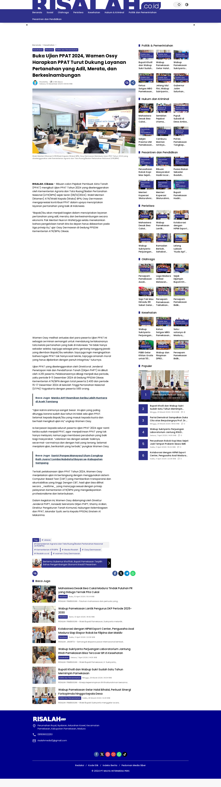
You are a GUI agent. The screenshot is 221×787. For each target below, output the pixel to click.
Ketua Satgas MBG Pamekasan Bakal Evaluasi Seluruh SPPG (146, 88)
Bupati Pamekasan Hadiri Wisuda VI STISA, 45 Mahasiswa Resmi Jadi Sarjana (180, 195)
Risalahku (43, 82)
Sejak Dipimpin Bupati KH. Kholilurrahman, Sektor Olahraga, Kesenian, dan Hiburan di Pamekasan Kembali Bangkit (181, 279)
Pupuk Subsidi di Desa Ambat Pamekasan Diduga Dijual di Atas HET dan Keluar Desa (181, 118)
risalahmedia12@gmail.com (52, 748)
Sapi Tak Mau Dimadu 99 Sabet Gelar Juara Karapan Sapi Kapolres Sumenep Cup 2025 (146, 302)
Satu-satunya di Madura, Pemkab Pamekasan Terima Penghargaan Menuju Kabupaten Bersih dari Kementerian (181, 332)
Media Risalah (71, 549)
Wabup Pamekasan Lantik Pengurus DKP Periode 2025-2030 (162, 225)
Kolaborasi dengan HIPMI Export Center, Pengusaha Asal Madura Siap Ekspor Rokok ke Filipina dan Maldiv (97, 634)
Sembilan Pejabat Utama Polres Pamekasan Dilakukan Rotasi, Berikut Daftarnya (162, 118)
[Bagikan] (133, 82)
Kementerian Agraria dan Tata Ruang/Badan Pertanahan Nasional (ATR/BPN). (68, 544)
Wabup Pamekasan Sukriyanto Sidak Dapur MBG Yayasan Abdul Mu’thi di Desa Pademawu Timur (180, 65)
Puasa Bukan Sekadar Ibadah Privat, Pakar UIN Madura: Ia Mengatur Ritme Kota (181, 172)
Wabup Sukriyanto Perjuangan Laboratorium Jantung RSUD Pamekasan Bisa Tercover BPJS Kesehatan (97, 656)
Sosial (178, 239)
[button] (179, 4)
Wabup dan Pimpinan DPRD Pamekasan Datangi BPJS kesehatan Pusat (163, 355)
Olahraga (145, 270)
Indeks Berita (110, 773)
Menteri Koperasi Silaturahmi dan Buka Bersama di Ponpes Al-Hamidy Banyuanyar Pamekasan (163, 195)
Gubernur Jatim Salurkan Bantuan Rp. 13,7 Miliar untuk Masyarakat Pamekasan (180, 88)
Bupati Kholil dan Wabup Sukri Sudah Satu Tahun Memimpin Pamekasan (145, 65)
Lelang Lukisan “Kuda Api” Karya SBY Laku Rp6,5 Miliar (179, 248)
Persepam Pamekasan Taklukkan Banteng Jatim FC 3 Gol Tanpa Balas (162, 302)
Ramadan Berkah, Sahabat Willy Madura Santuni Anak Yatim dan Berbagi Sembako (163, 248)
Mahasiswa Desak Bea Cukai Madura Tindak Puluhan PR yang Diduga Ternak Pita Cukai (97, 591)
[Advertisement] (206, 69)
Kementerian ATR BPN (47, 549)
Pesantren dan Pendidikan (146, 131)
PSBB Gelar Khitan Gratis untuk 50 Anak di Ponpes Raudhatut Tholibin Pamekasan (146, 355)
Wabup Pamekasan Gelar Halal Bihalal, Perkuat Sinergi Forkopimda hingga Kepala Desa (98, 699)
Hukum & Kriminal (162, 109)
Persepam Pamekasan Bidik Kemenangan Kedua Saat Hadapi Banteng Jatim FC (181, 302)
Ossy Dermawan (92, 549)
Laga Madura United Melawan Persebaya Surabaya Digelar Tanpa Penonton (163, 279)
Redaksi (79, 773)
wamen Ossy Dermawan (67, 553)
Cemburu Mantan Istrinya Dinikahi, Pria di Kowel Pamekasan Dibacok (163, 142)
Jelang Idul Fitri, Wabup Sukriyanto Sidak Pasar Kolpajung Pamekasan (162, 88)
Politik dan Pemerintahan (67, 49)
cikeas (47, 540)
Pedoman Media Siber (134, 773)
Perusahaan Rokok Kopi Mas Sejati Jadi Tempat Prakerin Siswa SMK (146, 172)
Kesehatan (38, 49)
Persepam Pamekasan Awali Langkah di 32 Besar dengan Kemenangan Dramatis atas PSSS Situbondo (146, 279)
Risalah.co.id (43, 553)
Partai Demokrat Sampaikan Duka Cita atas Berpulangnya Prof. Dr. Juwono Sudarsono (169, 419)
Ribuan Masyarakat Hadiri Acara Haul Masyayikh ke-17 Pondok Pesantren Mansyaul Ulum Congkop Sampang (163, 172)
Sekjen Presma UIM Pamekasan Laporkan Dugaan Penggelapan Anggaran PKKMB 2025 (146, 142)
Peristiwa (49, 49)
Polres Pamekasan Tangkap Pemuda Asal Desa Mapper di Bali (181, 142)
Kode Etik (93, 773)
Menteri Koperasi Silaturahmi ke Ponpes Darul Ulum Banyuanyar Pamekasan (145, 195)
